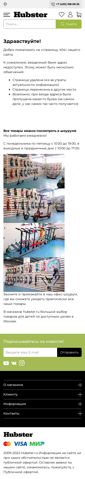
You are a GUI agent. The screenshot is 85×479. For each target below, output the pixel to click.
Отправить (69, 352)
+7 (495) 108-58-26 (67, 4)
